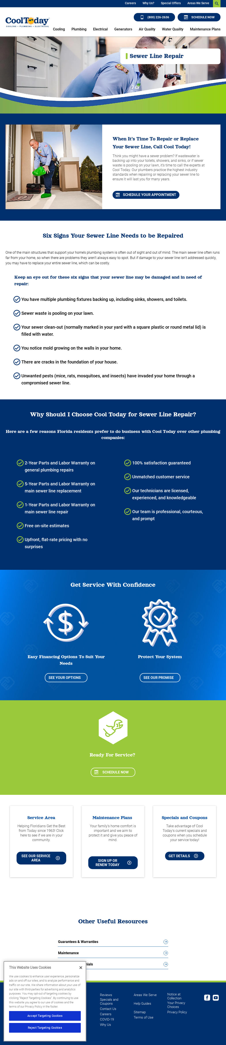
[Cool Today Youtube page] (216, 998)
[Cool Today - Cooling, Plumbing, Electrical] (28, 22)
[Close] (81, 967)
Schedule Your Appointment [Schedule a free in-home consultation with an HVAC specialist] (146, 195)
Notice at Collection (174, 996)
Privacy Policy (177, 1012)
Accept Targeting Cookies (45, 1015)
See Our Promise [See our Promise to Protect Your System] (158, 678)
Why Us (105, 1025)
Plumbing (79, 29)
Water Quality (172, 29)
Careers (130, 3)
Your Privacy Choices (176, 1005)
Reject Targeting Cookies (45, 1027)
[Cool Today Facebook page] (207, 998)
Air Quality (147, 29)
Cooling (59, 29)
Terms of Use (143, 1017)
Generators (123, 29)
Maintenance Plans (205, 29)
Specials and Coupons (109, 1002)
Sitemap (140, 1012)
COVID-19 (107, 1019)
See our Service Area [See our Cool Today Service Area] (40, 858)
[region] (45, 1001)
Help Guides (142, 1004)
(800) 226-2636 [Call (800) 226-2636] (154, 17)
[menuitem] (130, 3)
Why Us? (148, 3)
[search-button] (216, 3)
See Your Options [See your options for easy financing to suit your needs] (65, 678)
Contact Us (108, 1009)
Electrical (100, 29)
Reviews (106, 995)
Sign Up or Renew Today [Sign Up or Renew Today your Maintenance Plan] (113, 863)
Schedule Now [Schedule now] (199, 17)
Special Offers (171, 3)
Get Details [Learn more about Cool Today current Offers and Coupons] (183, 856)
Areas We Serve (198, 3)
